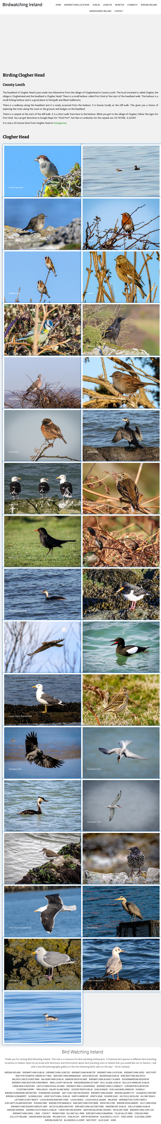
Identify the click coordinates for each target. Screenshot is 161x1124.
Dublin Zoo (73, 1116)
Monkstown (58, 1113)
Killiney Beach (147, 1096)
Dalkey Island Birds (59, 1089)
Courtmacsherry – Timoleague (32, 1089)
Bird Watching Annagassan (67, 1075)
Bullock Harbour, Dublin (135, 1082)
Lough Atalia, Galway (95, 1099)
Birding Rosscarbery (127, 1103)
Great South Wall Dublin (57, 1096)
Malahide (112, 1099)
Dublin (96, 4)
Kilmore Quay (111, 1096)
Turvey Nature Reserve (70, 1110)
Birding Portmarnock (60, 1103)
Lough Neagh (76, 1099)
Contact (119, 11)
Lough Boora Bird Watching (54, 1099)
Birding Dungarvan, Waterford (21, 1093)
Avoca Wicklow (90, 1075)
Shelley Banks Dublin (139, 1106)
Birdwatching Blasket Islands (104, 1079)
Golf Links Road (148, 1103)
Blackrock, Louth (109, 1116)
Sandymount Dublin (115, 1106)
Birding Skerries (15, 1110)
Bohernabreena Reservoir (135, 1079)
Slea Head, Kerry (143, 1116)
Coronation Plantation (136, 1086)
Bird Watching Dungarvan (99, 1113)
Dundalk (140, 1089)
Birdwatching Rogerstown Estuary (29, 1106)
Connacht (132, 4)
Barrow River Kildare (76, 1079)
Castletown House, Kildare (51, 1086)
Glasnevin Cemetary (146, 1093)
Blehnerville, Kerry (74, 1120)
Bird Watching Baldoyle (133, 1075)
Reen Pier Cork (107, 1103)
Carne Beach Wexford (23, 1086)
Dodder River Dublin (82, 1089)
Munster (119, 4)
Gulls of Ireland (18, 1116)
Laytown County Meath (26, 1099)
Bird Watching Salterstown (89, 1106)
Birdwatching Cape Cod (142, 1110)
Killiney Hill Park (75, 1113)
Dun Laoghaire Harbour (121, 1089)
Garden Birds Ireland (100, 11)
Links (37, 1113)
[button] (42, 171)
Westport (151, 1072)
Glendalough (35, 1096)
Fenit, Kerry (127, 1116)
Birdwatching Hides (134, 1072)
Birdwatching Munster (83, 1072)
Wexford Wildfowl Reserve (97, 1110)
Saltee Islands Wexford (61, 1106)
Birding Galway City (124, 1093)
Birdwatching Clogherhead (80, 1086)
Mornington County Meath (133, 1099)
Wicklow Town (120, 1110)
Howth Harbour (80, 1096)
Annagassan (60, 123)
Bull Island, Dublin (110, 1082)
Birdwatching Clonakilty (110, 1086)
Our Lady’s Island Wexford (18, 1103)
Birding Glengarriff (16, 1096)
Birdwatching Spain (23, 1113)
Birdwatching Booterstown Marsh (30, 1082)
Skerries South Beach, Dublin (41, 1110)
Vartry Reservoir (90, 1116)
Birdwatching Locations (76, 4)
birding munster (53, 1120)
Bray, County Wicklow (61, 1082)
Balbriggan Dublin (109, 1075)
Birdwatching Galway (102, 1093)
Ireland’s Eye (59, 1116)
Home (58, 4)
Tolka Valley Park (123, 1113)
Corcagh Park (141, 1113)
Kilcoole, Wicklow (129, 1096)
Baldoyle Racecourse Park (25, 1079)
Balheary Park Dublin (52, 1079)
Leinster (107, 4)
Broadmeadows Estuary (86, 1082)
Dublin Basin (101, 1089)
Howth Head (96, 1096)
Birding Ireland (149, 4)
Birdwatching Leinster (58, 1072)
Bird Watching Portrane (85, 1103)
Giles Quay (103, 1120)
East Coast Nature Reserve (75, 1093)
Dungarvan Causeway (49, 1093)
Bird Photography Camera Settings (34, 1075)
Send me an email (35, 1062)
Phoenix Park (40, 1103)
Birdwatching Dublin (33, 1072)
